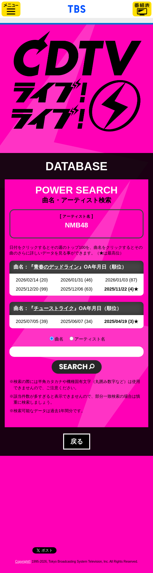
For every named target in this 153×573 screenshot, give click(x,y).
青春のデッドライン (56, 267)
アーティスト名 (89, 338)
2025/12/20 (27, 289)
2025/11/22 (115, 289)
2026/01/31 (72, 279)
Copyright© (23, 561)
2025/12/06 (72, 289)
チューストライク (54, 308)
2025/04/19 (115, 321)
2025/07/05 (27, 321)
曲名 (59, 338)
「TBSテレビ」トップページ (76, 8)
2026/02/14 (27, 279)
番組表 (142, 9)
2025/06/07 (72, 321)
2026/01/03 (116, 279)
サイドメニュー (11, 9)
